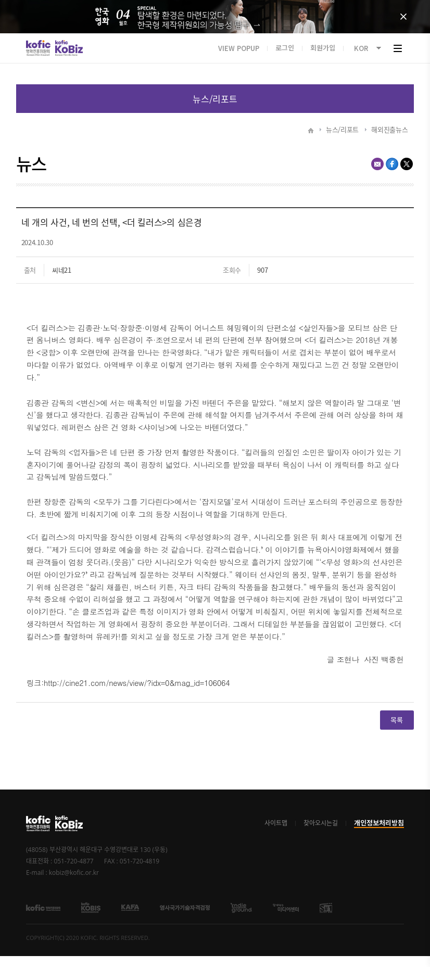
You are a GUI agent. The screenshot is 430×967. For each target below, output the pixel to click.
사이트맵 (275, 834)
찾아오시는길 (320, 834)
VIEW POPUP (238, 58)
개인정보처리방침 (379, 834)
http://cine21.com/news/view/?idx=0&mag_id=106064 (137, 693)
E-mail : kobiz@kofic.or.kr (62, 884)
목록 (215, 109)
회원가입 (322, 58)
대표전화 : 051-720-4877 (60, 872)
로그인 (284, 58)
